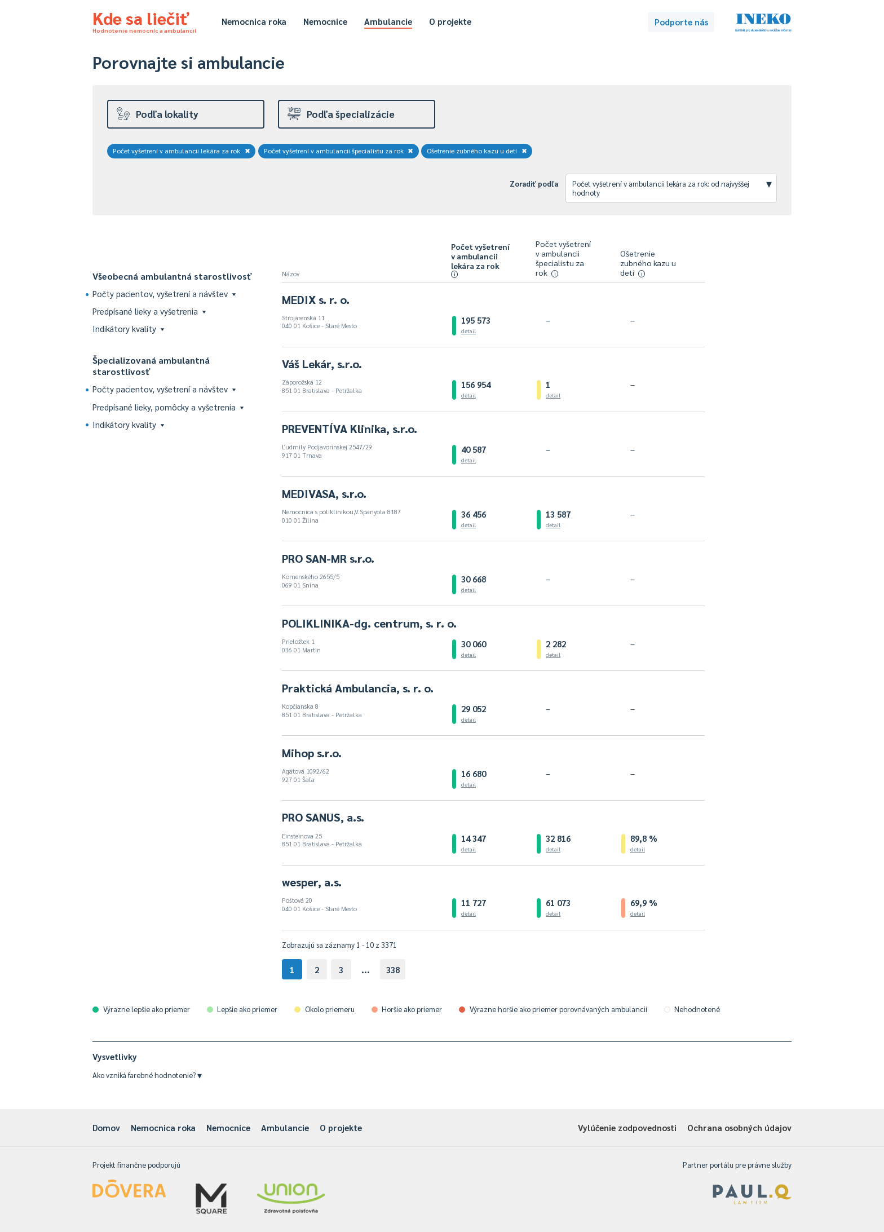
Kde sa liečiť (144, 20)
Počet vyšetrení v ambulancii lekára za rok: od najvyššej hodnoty (672, 186)
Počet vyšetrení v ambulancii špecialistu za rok (339, 150)
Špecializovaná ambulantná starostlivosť (151, 365)
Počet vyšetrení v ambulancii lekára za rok (181, 150)
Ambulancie (388, 21)
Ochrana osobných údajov (739, 1127)
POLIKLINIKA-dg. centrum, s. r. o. (369, 623)
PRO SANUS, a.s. (323, 817)
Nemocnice (325, 21)
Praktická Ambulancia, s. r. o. (358, 688)
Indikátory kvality (128, 328)
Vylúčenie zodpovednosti (627, 1127)
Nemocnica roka (254, 21)
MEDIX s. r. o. (316, 299)
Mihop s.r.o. (312, 752)
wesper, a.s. (312, 882)
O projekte (450, 21)
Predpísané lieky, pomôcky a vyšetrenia (168, 406)
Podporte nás (681, 21)
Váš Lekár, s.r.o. (322, 363)
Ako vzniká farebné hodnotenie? (147, 1075)
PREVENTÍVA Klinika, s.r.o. (349, 428)
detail (468, 330)
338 (393, 969)
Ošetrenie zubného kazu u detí (477, 150)
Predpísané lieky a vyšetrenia (149, 311)
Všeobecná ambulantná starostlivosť (172, 276)
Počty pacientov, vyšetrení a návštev (164, 293)
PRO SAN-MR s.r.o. (328, 558)
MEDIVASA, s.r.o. (324, 493)
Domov (106, 1127)
